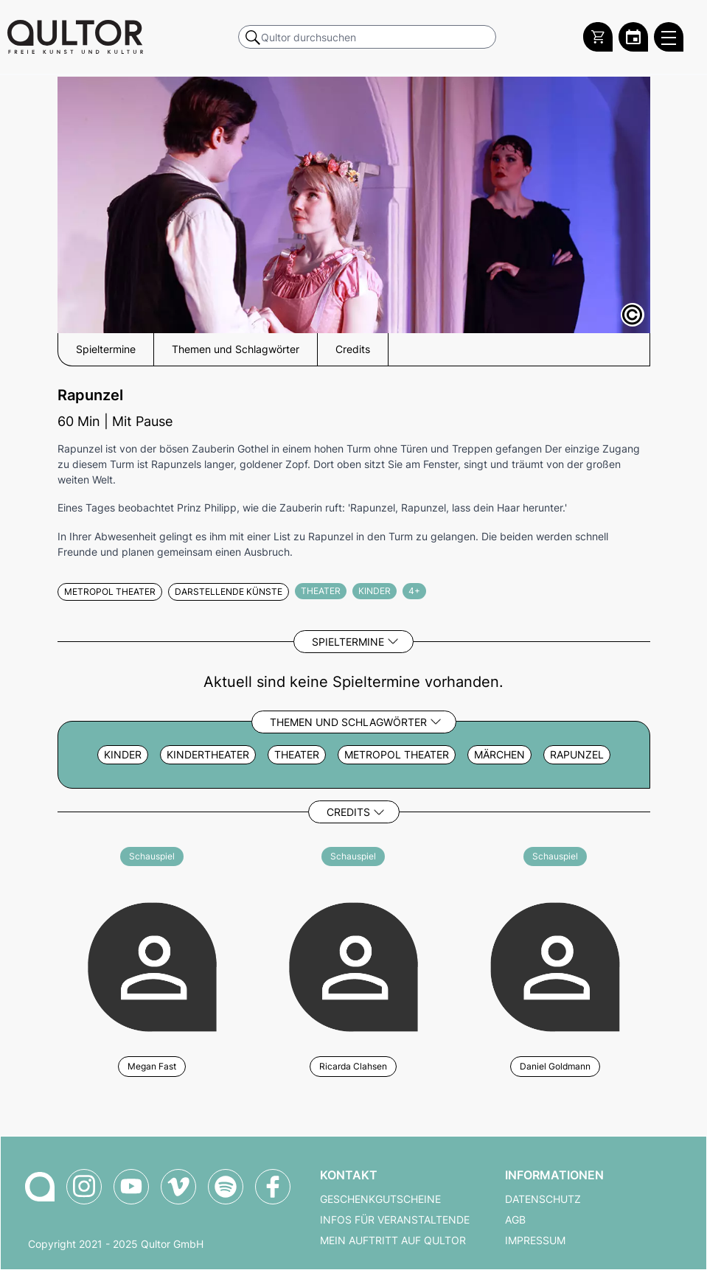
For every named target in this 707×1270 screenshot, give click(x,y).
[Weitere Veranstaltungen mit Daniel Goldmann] (554, 964)
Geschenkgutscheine (380, 1199)
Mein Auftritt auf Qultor (393, 1240)
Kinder (123, 755)
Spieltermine (348, 641)
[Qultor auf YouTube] (131, 1186)
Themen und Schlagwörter (348, 722)
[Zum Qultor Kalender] (633, 37)
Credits (348, 812)
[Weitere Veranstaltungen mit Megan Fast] (152, 964)
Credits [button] (352, 349)
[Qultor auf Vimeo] (178, 1186)
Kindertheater (208, 755)
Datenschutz (543, 1199)
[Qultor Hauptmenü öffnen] (668, 37)
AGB (515, 1220)
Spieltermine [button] (106, 349)
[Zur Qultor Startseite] (75, 37)
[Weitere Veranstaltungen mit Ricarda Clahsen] (353, 964)
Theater (296, 755)
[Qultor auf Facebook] (272, 1186)
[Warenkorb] (598, 37)
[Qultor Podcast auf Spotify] (225, 1186)
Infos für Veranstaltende (395, 1220)
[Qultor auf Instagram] (84, 1186)
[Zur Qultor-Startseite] (40, 1186)
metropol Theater (396, 755)
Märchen (499, 755)
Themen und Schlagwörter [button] (235, 349)
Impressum (535, 1240)
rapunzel (577, 755)
